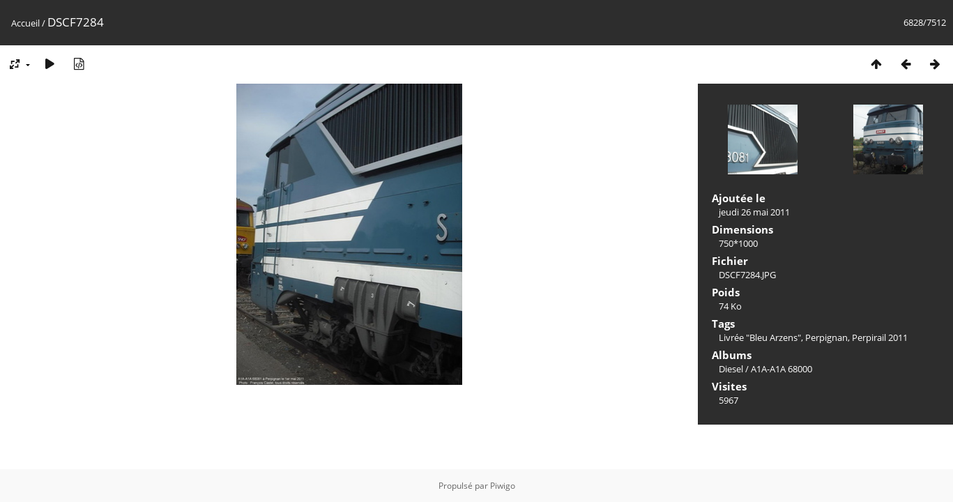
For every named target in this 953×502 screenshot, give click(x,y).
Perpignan (826, 337)
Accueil (25, 23)
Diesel (731, 369)
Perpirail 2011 (880, 337)
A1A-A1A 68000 (781, 369)
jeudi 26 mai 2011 (754, 212)
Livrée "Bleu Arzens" (760, 337)
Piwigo (502, 486)
